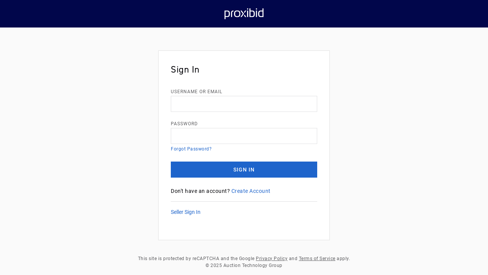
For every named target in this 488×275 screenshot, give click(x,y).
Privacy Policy (271, 258)
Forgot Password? (191, 149)
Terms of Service (317, 258)
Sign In (244, 170)
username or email (196, 91)
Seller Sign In (186, 212)
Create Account (251, 191)
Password (184, 123)
